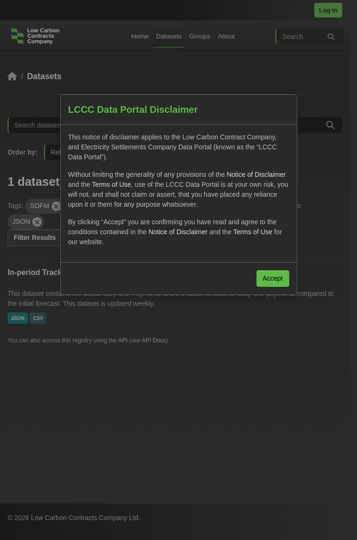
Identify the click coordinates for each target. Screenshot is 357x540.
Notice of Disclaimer (256, 174)
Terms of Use (111, 184)
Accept (273, 278)
